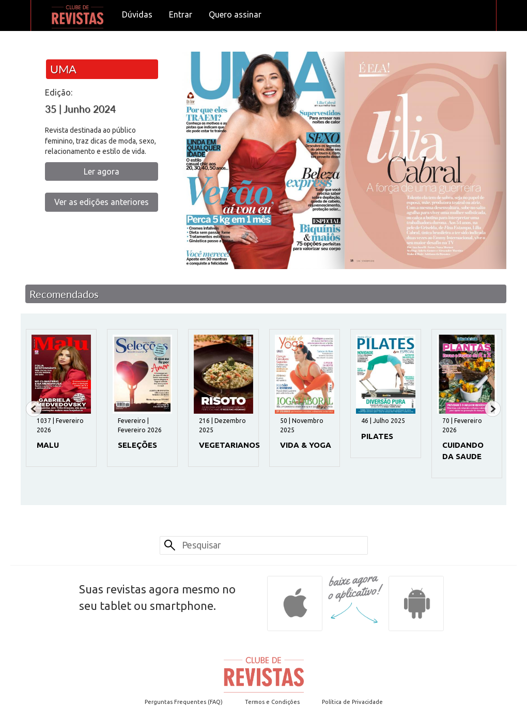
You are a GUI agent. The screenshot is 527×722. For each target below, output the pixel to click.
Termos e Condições (272, 702)
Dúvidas (137, 14)
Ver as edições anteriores (101, 202)
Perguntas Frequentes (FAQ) (184, 702)
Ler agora (101, 171)
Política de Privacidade (352, 702)
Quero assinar (235, 14)
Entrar (180, 14)
